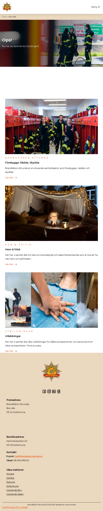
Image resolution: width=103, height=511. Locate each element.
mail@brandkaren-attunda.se (29, 456)
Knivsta (10, 474)
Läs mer (11, 177)
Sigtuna (10, 482)
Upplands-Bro (14, 490)
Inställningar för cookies (15, 507)
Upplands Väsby (15, 494)
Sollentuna (12, 486)
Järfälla (10, 478)
